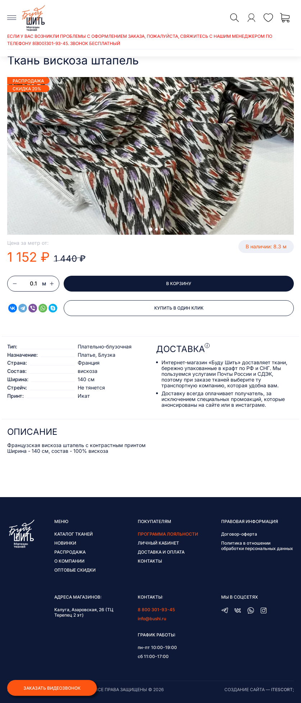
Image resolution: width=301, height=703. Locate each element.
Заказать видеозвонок (52, 688)
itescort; (282, 689)
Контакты (150, 561)
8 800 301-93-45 (156, 609)
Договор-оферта (239, 534)
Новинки (65, 543)
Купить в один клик (179, 308)
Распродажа (70, 552)
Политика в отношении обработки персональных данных (257, 545)
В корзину (178, 283)
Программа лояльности (168, 534)
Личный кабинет (158, 543)
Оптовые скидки (75, 570)
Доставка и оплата (161, 552)
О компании (69, 561)
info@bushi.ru (152, 618)
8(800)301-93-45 (50, 43)
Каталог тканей (73, 534)
